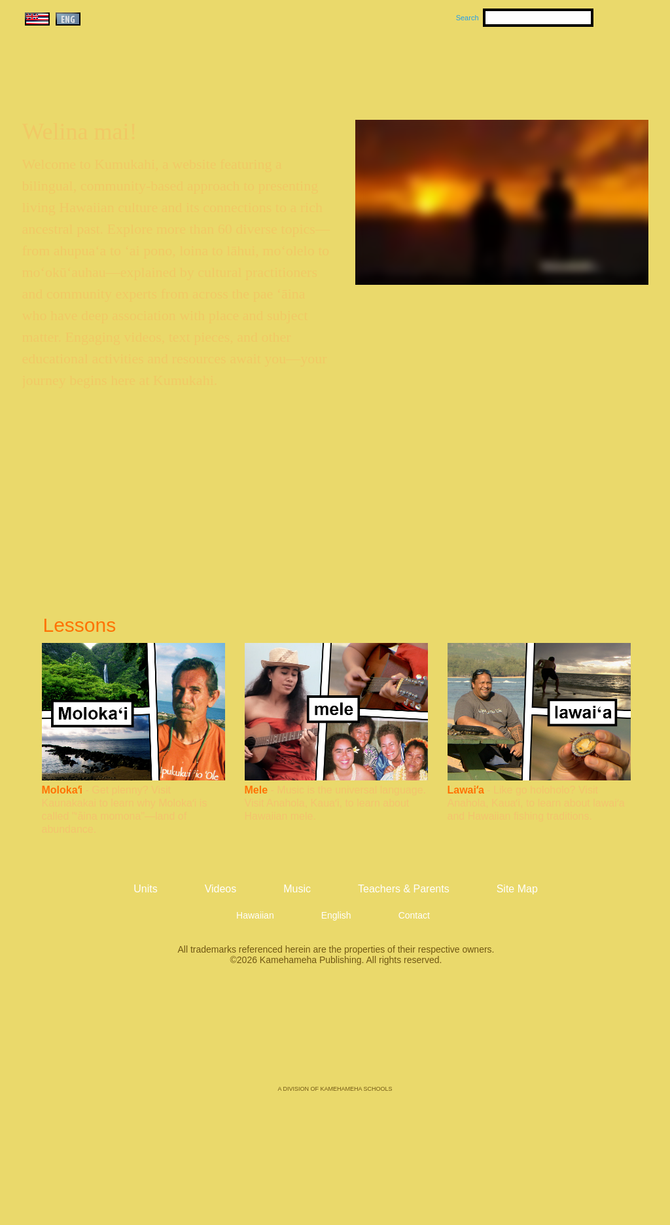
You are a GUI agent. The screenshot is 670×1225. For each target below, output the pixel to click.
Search (467, 18)
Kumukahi (134, 83)
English (336, 915)
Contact (414, 915)
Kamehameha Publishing (335, 1034)
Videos (459, 66)
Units (316, 66)
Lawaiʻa (466, 789)
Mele (256, 789)
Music (397, 66)
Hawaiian (255, 915)
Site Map (517, 888)
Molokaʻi (62, 789)
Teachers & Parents (568, 66)
